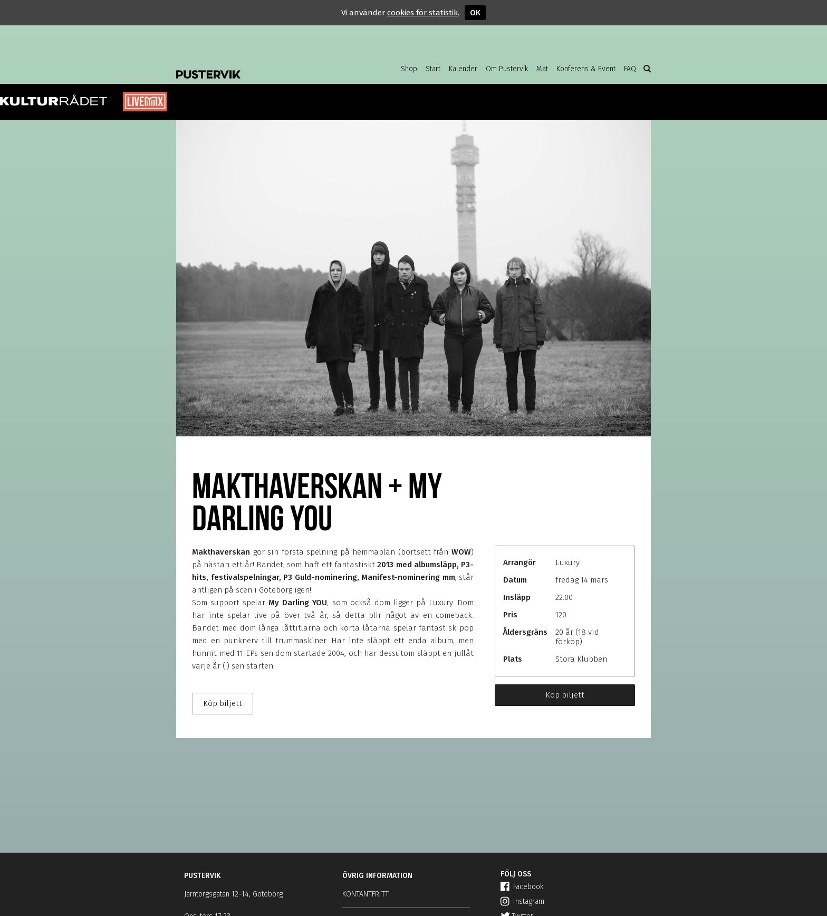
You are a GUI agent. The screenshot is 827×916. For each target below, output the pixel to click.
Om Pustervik (507, 68)
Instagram (522, 901)
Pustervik (260, 66)
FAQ (630, 68)
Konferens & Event (586, 68)
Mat (542, 68)
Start (433, 68)
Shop (409, 68)
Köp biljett (564, 695)
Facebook (522, 886)
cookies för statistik (422, 12)
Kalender (463, 68)
